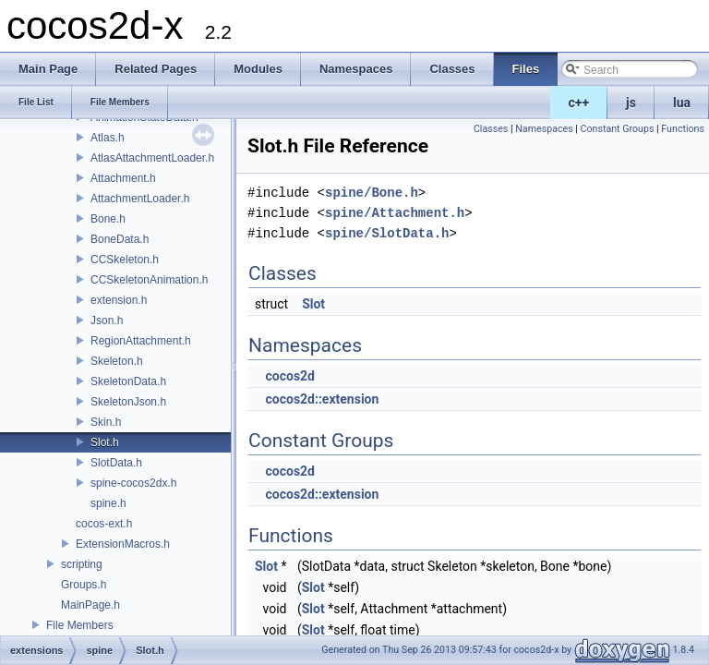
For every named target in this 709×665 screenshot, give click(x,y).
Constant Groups (618, 129)
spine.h (108, 503)
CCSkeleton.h (124, 259)
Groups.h (83, 584)
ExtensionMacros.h (123, 544)
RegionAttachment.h (140, 340)
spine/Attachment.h (394, 213)
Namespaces (543, 129)
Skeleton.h (116, 361)
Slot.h (104, 442)
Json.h (106, 320)
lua (682, 102)
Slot (313, 303)
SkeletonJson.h (128, 401)
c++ (579, 102)
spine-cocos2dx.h (133, 483)
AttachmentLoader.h (139, 198)
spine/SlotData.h (387, 233)
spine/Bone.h (371, 192)
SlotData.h (116, 462)
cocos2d (290, 376)
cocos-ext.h (104, 523)
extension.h (118, 300)
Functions (682, 129)
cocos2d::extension (322, 399)
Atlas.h (107, 137)
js (631, 102)
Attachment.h (123, 178)
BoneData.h (119, 239)
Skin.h (105, 422)
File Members (80, 625)
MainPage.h (90, 604)
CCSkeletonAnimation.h (149, 279)
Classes (491, 129)
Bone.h (108, 218)
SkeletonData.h (128, 381)
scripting (81, 564)
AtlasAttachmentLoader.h (152, 157)
